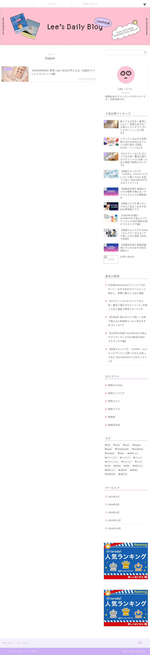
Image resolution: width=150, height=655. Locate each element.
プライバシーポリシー (16, 651)
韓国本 (111, 417)
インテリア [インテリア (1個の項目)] (126, 457)
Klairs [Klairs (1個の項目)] (122, 453)
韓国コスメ (114, 401)
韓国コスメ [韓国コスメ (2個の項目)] (139, 466)
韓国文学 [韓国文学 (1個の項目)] (123, 470)
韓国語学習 (114, 425)
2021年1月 (114, 496)
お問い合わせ (90, 3)
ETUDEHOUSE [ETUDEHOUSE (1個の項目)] (123, 449)
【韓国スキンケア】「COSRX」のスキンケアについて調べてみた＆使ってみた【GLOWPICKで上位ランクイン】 (127, 355)
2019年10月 (114, 528)
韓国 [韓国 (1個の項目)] (127, 466)
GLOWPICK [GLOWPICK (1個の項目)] (138, 449)
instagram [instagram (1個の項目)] (110, 453)
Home (52, 3)
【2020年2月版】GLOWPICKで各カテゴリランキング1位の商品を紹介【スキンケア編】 (127, 337)
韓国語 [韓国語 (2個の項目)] (134, 470)
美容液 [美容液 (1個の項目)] (118, 466)
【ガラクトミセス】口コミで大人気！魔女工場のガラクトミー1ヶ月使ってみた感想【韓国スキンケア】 (127, 305)
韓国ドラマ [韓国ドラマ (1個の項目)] (111, 470)
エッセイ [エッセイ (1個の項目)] (138, 457)
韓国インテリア (116, 393)
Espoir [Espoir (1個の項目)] (109, 449)
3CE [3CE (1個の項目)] (108, 445)
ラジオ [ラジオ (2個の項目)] (139, 462)
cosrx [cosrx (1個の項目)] (127, 445)
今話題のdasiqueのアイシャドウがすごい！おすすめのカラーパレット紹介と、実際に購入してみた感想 (127, 289)
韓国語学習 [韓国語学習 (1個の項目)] (111, 474)
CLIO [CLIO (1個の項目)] (118, 445)
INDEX (34, 651)
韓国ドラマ (114, 409)
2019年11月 (114, 520)
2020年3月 (114, 504)
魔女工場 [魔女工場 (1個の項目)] (123, 474)
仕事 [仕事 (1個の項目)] (108, 466)
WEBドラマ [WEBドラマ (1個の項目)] (133, 453)
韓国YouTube (115, 385)
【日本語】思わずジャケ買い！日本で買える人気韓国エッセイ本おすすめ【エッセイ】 (127, 321)
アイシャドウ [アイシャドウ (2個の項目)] (112, 457)
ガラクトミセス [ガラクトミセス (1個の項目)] (112, 462)
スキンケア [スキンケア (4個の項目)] (128, 462)
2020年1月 (114, 512)
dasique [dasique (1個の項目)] (137, 445)
